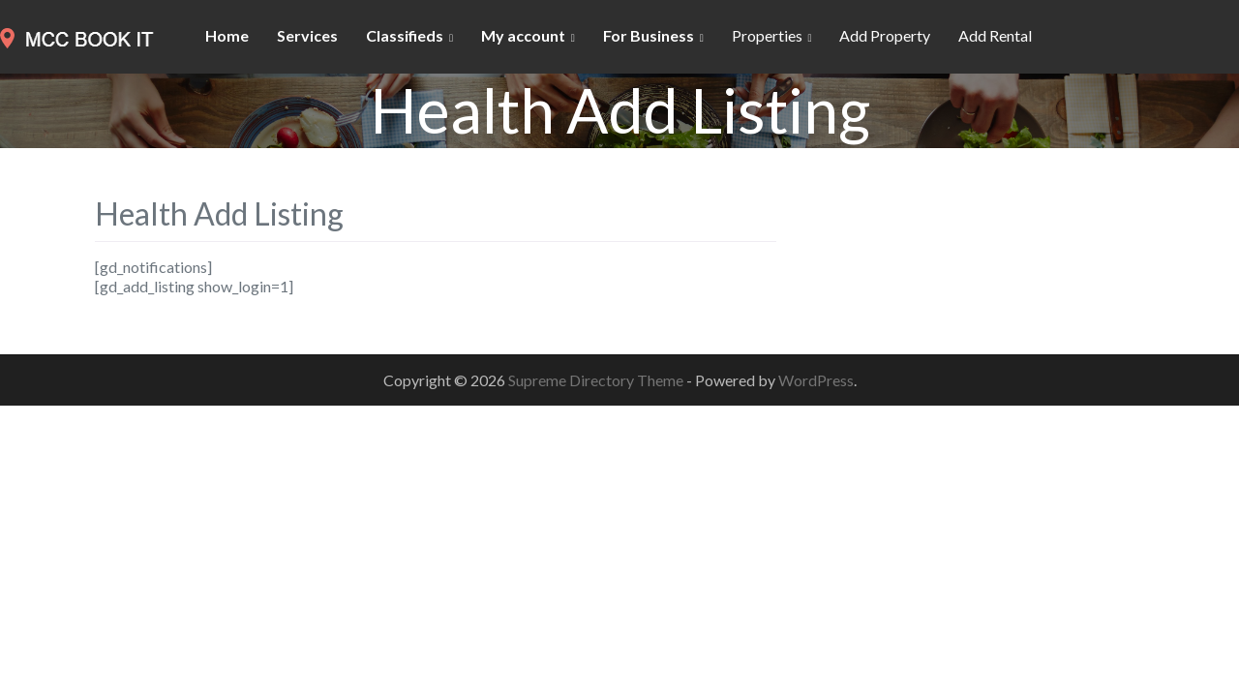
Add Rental (995, 35)
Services (307, 35)
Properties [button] (767, 35)
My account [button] (523, 35)
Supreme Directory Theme (597, 380)
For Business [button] (648, 35)
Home (227, 35)
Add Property (884, 35)
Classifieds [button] (404, 35)
